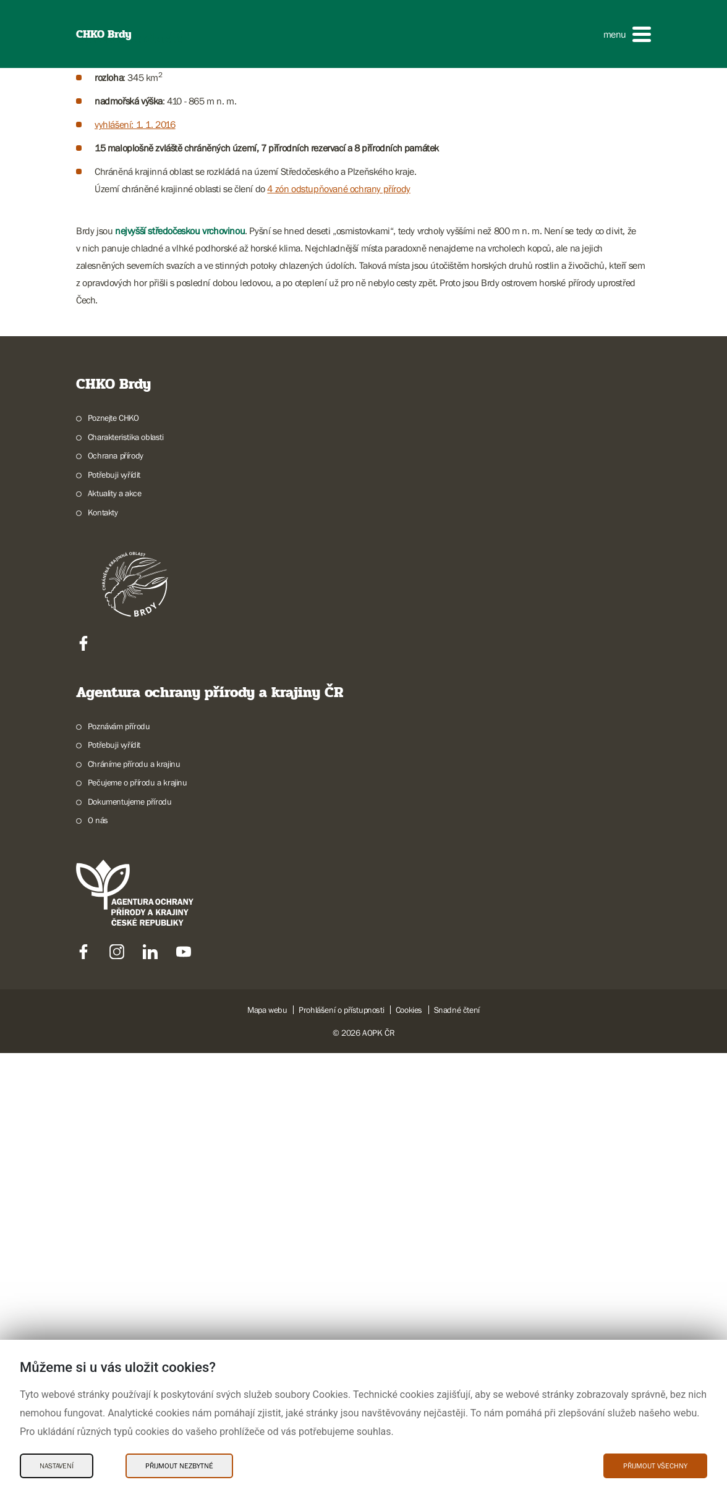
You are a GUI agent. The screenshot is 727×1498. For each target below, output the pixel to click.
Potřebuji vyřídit (114, 959)
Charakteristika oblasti (126, 921)
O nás (98, 1305)
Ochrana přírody (115, 940)
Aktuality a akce (115, 978)
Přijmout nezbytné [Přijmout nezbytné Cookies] (179, 1466)
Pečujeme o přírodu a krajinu (137, 1267)
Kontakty (103, 997)
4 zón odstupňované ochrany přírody (338, 673)
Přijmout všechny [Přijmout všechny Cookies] (655, 1466)
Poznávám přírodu (119, 1211)
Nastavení (57, 1466)
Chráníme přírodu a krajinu (134, 1248)
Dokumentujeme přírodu (130, 1286)
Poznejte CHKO (113, 902)
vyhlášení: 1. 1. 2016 (135, 608)
